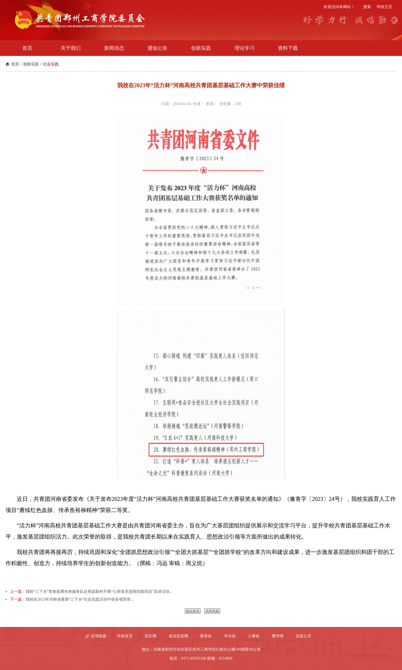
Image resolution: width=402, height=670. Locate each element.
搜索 (367, 7)
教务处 (206, 636)
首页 (15, 64)
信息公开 (303, 636)
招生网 (150, 636)
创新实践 (31, 64)
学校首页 (125, 636)
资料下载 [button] (288, 48)
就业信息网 (178, 636)
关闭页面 (212, 611)
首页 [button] (27, 48)
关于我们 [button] (71, 48)
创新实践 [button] (201, 48)
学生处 (230, 636)
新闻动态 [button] (114, 48)
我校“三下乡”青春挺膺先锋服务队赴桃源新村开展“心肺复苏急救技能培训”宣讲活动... (99, 591)
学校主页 (384, 7)
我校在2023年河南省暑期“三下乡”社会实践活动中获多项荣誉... (80, 599)
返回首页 (192, 611)
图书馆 (278, 636)
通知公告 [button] (157, 48)
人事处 (254, 636)
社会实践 (51, 64)
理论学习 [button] (244, 48)
